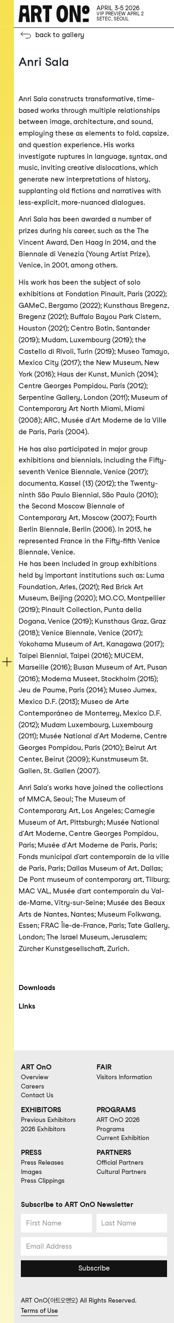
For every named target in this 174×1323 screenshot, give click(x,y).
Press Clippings (42, 1180)
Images (31, 1171)
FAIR (104, 1067)
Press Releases (42, 1162)
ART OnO (36, 1067)
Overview (34, 1077)
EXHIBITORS (41, 1110)
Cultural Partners (121, 1171)
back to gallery (59, 35)
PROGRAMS (116, 1110)
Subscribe (94, 1268)
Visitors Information (124, 1077)
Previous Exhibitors (48, 1119)
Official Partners (120, 1162)
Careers (32, 1086)
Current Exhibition (123, 1137)
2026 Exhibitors (43, 1129)
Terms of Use (39, 1310)
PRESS (31, 1152)
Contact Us (37, 1095)
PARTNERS (114, 1152)
